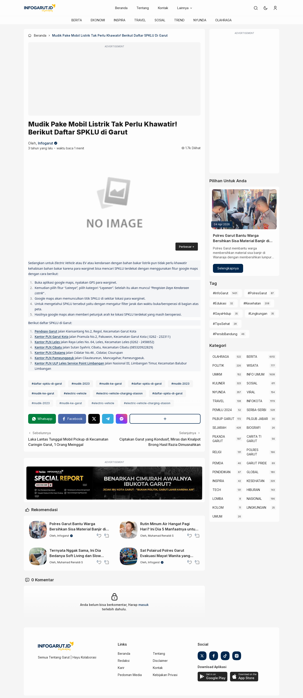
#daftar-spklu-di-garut (47, 383)
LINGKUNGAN (256, 507)
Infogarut (45, 143)
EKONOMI (98, 20)
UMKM (217, 374)
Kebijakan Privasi (165, 675)
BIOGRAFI (253, 427)
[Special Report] (114, 483)
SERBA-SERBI (256, 410)
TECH (216, 490)
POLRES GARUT (252, 452)
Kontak (163, 8)
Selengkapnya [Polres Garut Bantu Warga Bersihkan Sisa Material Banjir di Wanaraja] (228, 268)
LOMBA (217, 498)
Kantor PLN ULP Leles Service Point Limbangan (69, 363)
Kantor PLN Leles (47, 342)
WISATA (252, 365)
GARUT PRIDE (257, 463)
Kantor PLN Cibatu (48, 347)
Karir (121, 668)
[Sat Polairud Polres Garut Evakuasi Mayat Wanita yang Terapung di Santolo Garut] (129, 556)
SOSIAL (160, 20)
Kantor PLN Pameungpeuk (54, 358)
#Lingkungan (257, 313)
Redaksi (124, 660)
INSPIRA (119, 20)
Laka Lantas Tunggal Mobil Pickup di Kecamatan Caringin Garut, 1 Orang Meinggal (68, 442)
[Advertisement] (114, 82)
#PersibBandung (225, 334)
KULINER (218, 383)
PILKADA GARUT (218, 439)
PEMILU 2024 (222, 410)
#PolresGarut (257, 293)
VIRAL (251, 392)
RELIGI (216, 452)
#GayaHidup (222, 313)
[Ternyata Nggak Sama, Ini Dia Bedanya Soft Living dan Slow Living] (38, 556)
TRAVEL (140, 20)
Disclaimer (160, 660)
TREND (179, 20)
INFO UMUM (255, 374)
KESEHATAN (255, 481)
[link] (256, 8)
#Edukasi (219, 303)
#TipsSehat (221, 324)
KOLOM (218, 507)
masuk (143, 605)
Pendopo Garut (46, 331)
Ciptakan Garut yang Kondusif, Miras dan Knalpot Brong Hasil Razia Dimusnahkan (160, 442)
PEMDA (217, 463)
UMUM (217, 516)
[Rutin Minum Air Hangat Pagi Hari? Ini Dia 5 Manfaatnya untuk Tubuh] (129, 530)
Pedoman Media (130, 675)
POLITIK (218, 365)
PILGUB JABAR (257, 419)
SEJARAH (219, 427)
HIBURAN (253, 490)
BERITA (76, 20)
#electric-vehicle (75, 393)
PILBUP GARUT (223, 419)
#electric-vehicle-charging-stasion (119, 393)
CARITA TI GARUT (254, 439)
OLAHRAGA (223, 20)
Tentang (142, 8)
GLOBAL (252, 472)
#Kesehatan (252, 303)
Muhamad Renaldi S (161, 535)
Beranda (121, 8)
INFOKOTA (254, 401)
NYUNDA (199, 20)
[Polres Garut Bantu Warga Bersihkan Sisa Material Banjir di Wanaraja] (38, 530)
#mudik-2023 (81, 383)
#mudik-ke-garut (110, 383)
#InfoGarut (220, 293)
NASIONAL (254, 498)
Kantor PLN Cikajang (50, 352)
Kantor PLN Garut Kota (51, 336)
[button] (266, 8)
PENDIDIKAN (221, 472)
